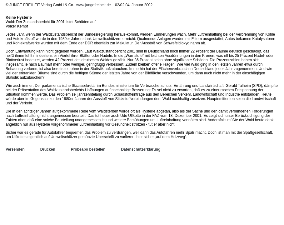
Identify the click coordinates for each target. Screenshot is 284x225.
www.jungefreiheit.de (93, 5)
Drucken (47, 149)
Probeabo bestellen (88, 149)
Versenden (15, 149)
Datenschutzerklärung (140, 149)
